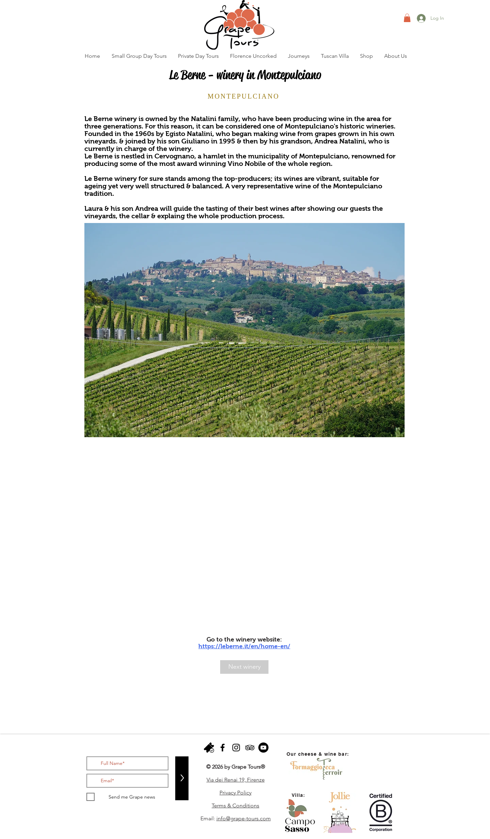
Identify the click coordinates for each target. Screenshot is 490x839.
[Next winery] (244, 667)
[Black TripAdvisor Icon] (250, 747)
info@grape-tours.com (243, 818)
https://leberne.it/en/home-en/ (244, 646)
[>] (182, 778)
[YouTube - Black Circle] (263, 747)
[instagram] (236, 747)
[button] (407, 18)
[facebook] (222, 747)
